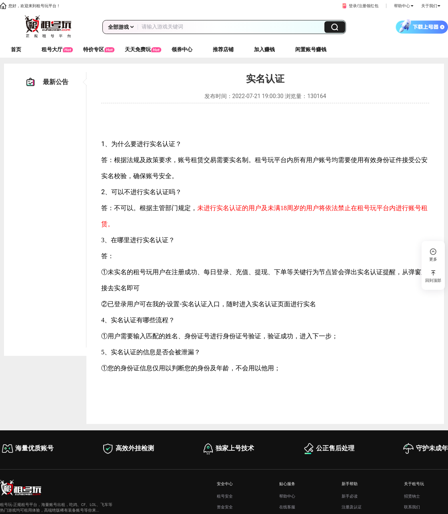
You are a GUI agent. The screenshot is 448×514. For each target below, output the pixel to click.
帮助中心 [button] (403, 5)
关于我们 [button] (430, 5)
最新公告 (47, 82)
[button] (359, 6)
